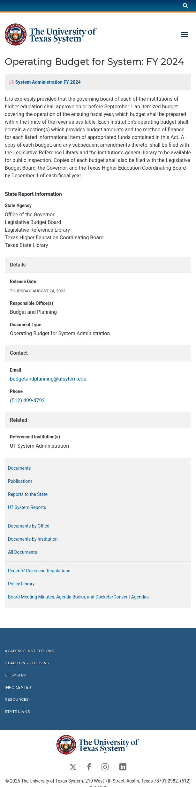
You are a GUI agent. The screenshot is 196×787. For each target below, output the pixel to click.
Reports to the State (28, 494)
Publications (20, 481)
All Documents (22, 552)
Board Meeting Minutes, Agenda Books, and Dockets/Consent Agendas (78, 596)
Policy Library (21, 583)
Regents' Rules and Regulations (39, 570)
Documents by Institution (33, 539)
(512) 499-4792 (27, 400)
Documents (19, 468)
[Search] (185, 5)
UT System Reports (27, 507)
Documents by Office (28, 526)
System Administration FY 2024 (48, 82)
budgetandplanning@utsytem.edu (48, 379)
